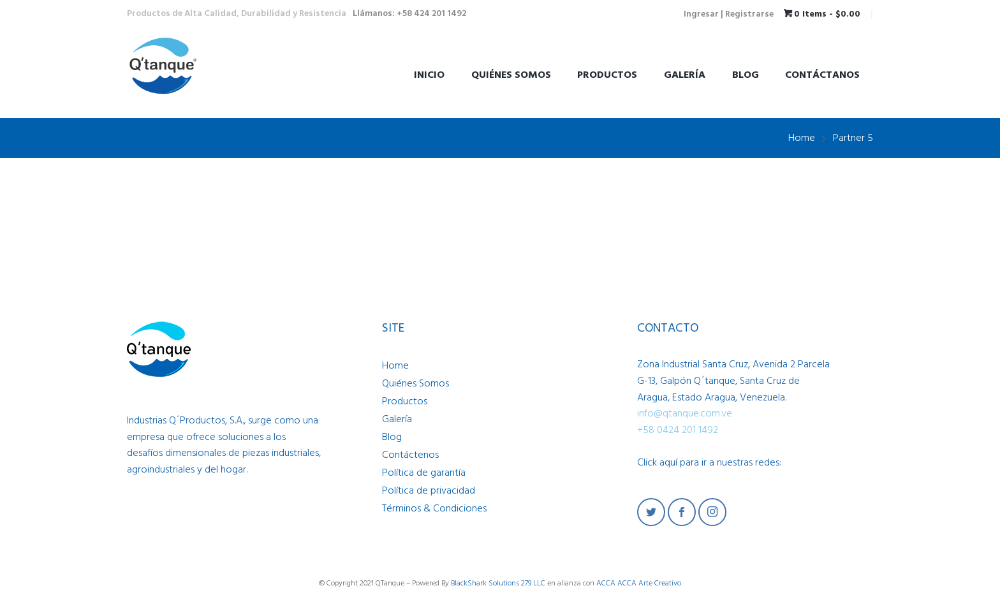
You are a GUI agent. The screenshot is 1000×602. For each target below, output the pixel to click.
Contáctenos (410, 455)
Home (801, 138)
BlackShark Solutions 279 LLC (498, 583)
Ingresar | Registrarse (729, 14)
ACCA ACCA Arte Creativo (638, 583)
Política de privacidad (428, 491)
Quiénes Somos (511, 75)
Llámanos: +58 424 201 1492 (409, 13)
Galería (684, 75)
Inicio (429, 75)
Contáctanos (822, 75)
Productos (607, 75)
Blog (745, 75)
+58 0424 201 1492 (677, 430)
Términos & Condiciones (434, 509)
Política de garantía (424, 473)
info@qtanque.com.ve (684, 414)
